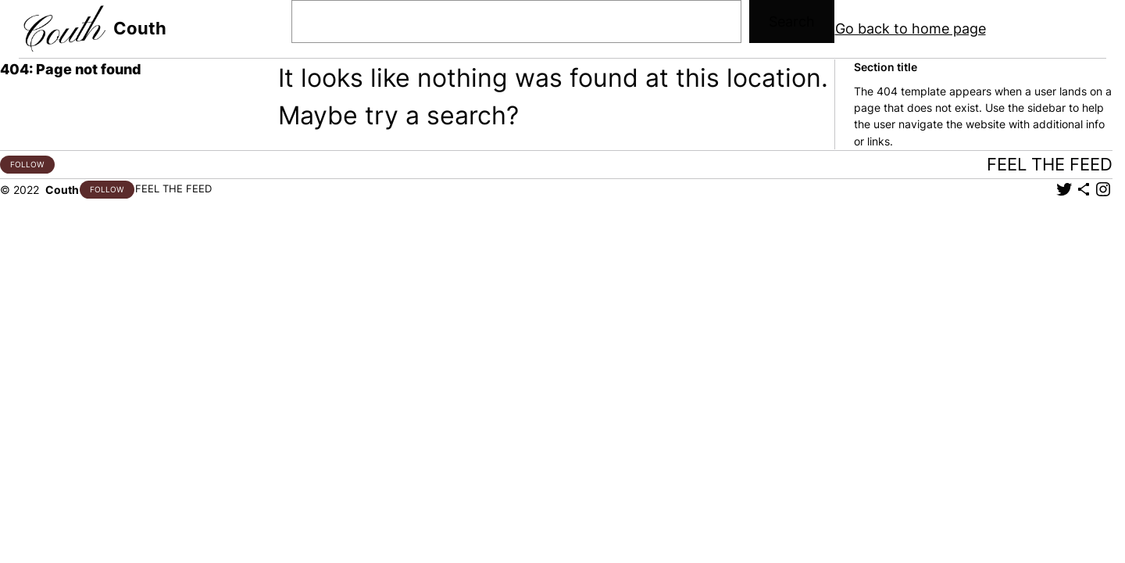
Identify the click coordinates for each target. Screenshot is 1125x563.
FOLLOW (27, 164)
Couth (139, 28)
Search (792, 21)
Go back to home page (910, 28)
